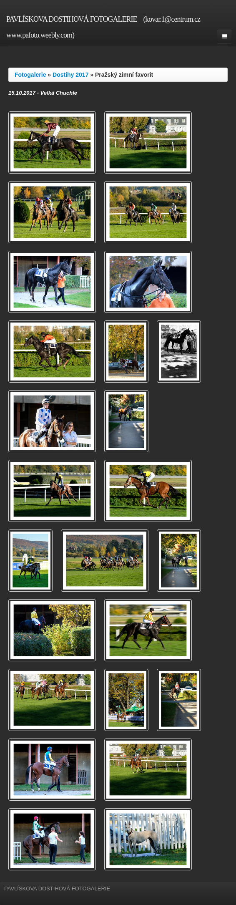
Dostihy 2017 (70, 74)
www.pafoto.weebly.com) (40, 35)
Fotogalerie (30, 74)
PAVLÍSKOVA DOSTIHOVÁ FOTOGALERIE (71, 19)
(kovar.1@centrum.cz (171, 19)
